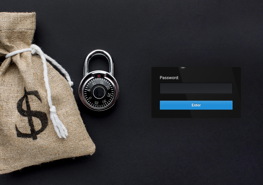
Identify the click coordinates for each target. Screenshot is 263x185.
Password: (169, 77)
